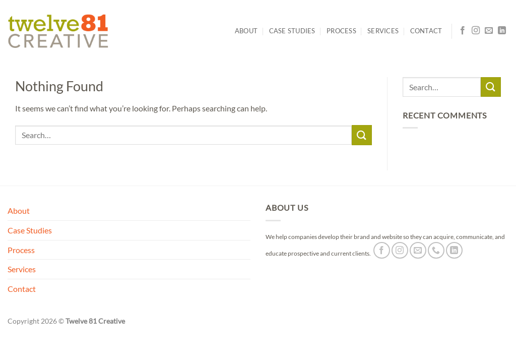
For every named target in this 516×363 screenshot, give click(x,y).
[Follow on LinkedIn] (502, 30)
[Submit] (362, 135)
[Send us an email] (489, 30)
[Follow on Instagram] (476, 30)
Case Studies (292, 31)
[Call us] (436, 250)
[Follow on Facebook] (463, 30)
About (246, 31)
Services (383, 31)
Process (341, 31)
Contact (426, 31)
